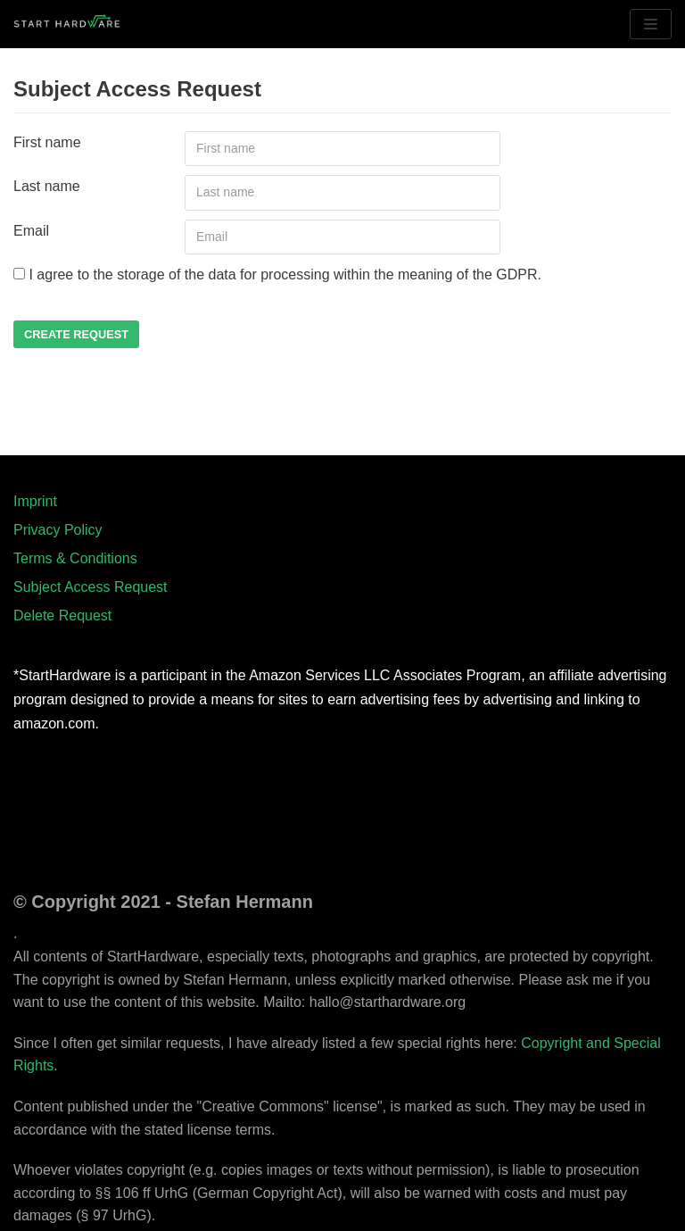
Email (31, 230)
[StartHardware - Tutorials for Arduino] (66, 24)
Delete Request (62, 615)
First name (47, 142)
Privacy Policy (58, 529)
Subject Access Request (90, 587)
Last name (46, 186)
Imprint (35, 501)
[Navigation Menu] (651, 24)
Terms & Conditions (75, 558)
